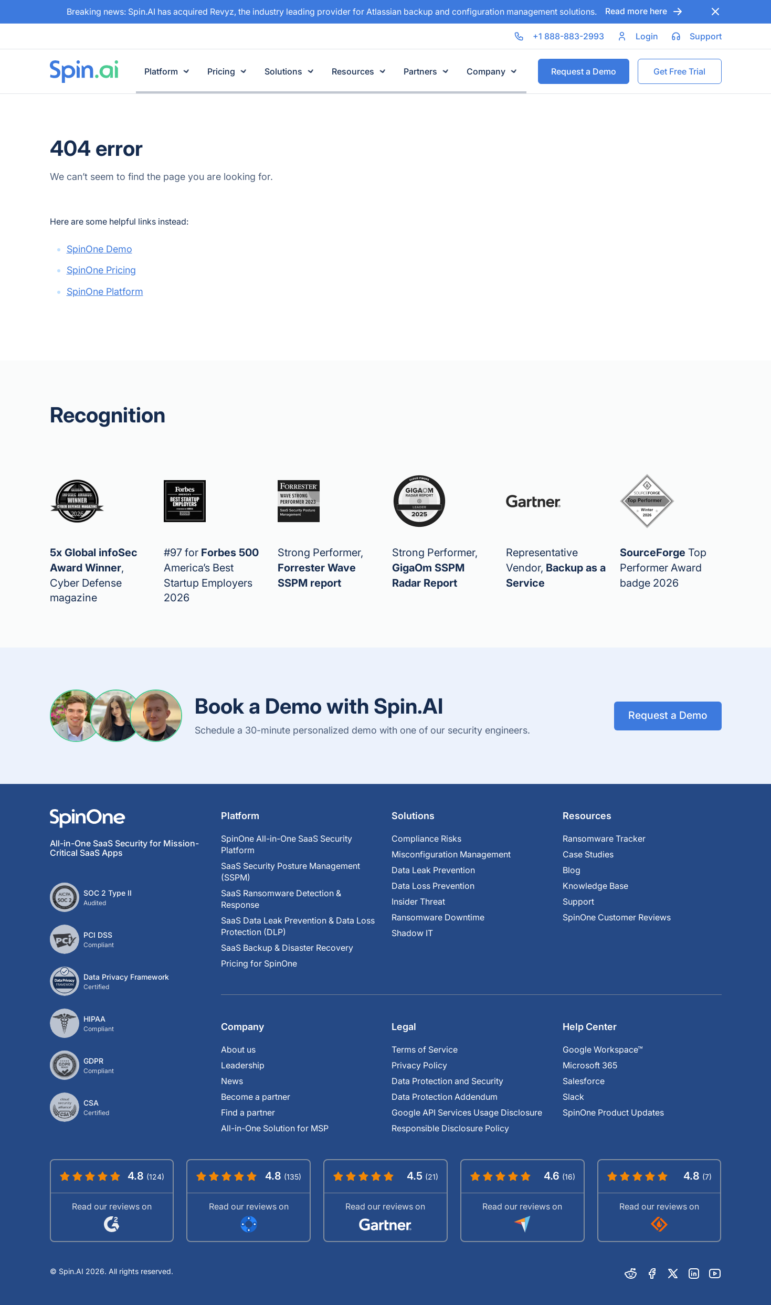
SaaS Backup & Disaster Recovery (287, 947)
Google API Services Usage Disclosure (467, 1112)
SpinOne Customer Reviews (617, 917)
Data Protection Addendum (445, 1096)
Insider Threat (418, 901)
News (232, 1081)
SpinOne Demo (99, 248)
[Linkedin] (694, 1273)
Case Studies (588, 854)
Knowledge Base (595, 885)
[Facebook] (652, 1273)
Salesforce (584, 1081)
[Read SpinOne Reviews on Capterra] (522, 1200)
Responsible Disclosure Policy (450, 1128)
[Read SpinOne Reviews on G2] (112, 1200)
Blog (571, 870)
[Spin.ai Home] (84, 71)
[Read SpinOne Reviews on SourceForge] (659, 1200)
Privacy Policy (419, 1065)
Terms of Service (425, 1049)
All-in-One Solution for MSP (275, 1128)
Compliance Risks (426, 838)
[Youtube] (715, 1273)
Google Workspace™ (603, 1049)
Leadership (243, 1065)
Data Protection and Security (447, 1081)
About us (238, 1049)
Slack (573, 1096)
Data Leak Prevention (433, 870)
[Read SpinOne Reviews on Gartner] (385, 1200)
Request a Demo (667, 715)
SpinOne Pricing (101, 269)
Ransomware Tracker (604, 838)
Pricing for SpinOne (259, 963)
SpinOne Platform (105, 291)
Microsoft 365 (590, 1065)
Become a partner (255, 1096)
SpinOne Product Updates (613, 1112)
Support (578, 901)
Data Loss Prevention (433, 885)
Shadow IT (412, 933)
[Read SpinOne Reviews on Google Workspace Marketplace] (248, 1200)
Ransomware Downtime (438, 917)
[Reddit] (631, 1273)
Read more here (644, 11)
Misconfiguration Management (451, 854)
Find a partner (248, 1112)
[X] (673, 1273)
